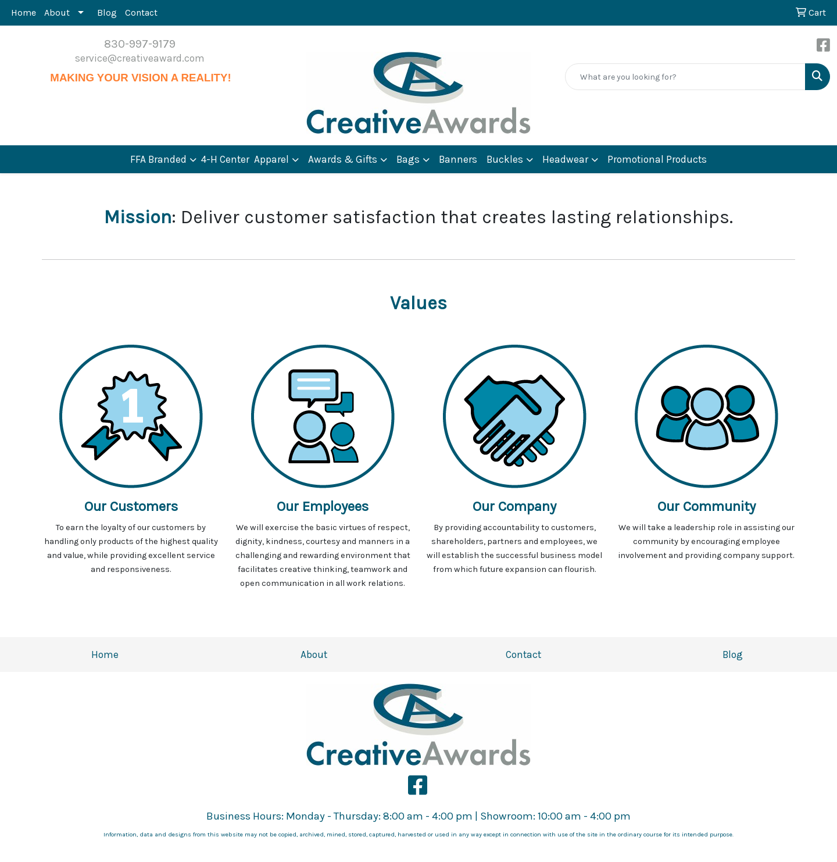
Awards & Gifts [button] (342, 159)
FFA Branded (158, 159)
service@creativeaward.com (140, 58)
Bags (408, 159)
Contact (141, 12)
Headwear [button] (565, 159)
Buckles (505, 159)
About (57, 12)
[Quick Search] (685, 76)
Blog (107, 12)
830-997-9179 (140, 44)
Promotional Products (657, 159)
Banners (458, 159)
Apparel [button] (271, 159)
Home (23, 12)
